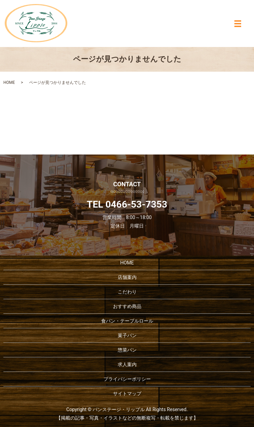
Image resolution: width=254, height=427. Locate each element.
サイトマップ (127, 393)
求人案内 (127, 364)
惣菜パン (127, 350)
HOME (9, 82)
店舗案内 (127, 277)
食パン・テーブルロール (127, 321)
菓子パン (127, 335)
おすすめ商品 (127, 306)
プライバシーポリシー (127, 379)
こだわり (127, 291)
